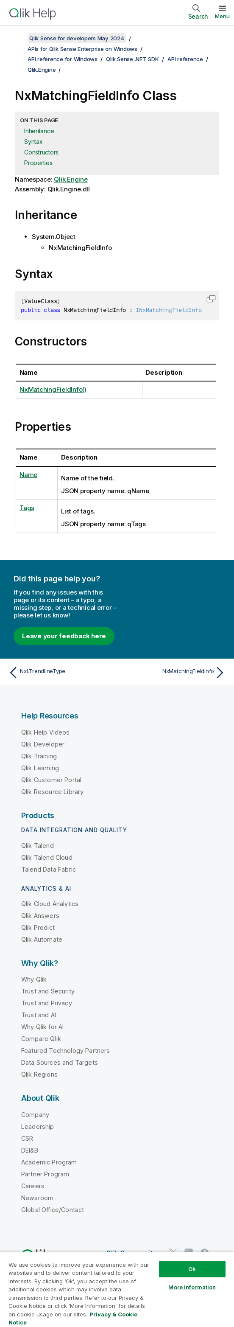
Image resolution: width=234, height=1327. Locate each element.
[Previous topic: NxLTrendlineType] (60, 672)
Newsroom (37, 1197)
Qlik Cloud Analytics (49, 903)
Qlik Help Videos (45, 732)
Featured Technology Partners (65, 1050)
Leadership (37, 1126)
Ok (192, 1268)
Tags (27, 508)
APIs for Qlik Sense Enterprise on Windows (82, 48)
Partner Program (45, 1174)
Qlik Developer (42, 744)
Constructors (41, 152)
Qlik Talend (37, 845)
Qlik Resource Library (52, 791)
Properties (38, 162)
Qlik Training (39, 756)
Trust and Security (48, 991)
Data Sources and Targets (59, 1062)
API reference (185, 59)
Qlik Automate (41, 939)
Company (35, 1114)
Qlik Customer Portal (51, 779)
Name (28, 475)
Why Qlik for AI (42, 1026)
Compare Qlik (41, 1038)
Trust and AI (38, 1014)
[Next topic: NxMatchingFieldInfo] (173, 672)
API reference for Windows (63, 59)
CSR (27, 1138)
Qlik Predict (38, 927)
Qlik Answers (40, 915)
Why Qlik (34, 979)
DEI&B (29, 1150)
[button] (211, 298)
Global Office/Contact (52, 1209)
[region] (117, 1289)
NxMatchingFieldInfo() (53, 389)
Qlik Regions (39, 1074)
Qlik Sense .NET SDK (132, 59)
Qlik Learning (40, 768)
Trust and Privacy (46, 1003)
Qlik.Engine (42, 69)
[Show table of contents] (17, 38)
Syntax (33, 141)
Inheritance (39, 131)
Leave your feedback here (64, 636)
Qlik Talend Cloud (46, 857)
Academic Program (49, 1162)
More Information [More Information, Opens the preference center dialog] (192, 1287)
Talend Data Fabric (48, 869)
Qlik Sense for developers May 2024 (76, 38)
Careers (33, 1186)
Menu (222, 16)
